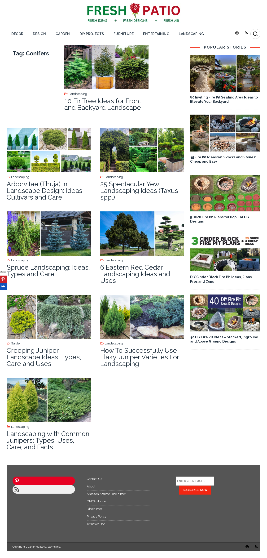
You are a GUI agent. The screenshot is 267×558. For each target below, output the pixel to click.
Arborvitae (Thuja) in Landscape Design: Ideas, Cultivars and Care (45, 190)
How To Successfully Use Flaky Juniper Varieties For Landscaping (139, 357)
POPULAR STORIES (225, 47)
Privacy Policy (96, 516)
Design (39, 34)
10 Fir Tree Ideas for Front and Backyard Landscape (102, 104)
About (91, 486)
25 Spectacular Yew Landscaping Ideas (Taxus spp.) (139, 190)
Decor (17, 34)
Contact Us (94, 479)
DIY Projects (91, 34)
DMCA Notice (96, 501)
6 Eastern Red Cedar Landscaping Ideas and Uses (135, 274)
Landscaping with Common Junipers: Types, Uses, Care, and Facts (48, 440)
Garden (63, 34)
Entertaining (156, 34)
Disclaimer (94, 509)
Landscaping (191, 34)
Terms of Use (96, 524)
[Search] (255, 34)
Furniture (124, 34)
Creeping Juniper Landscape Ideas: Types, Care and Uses (44, 357)
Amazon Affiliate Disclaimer (106, 494)
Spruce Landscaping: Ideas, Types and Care (48, 270)
